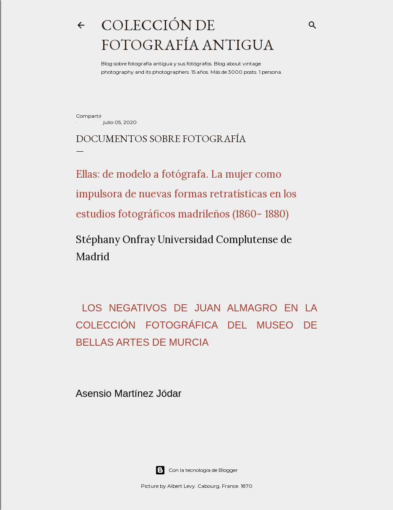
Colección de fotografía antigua (187, 34)
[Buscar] (312, 23)
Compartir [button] (89, 116)
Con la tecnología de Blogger (196, 470)
